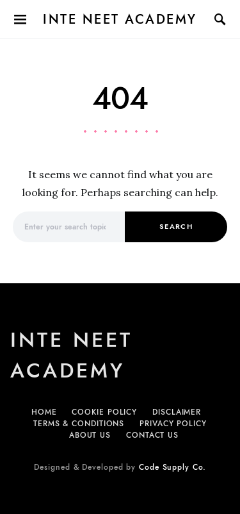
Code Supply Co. (172, 467)
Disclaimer (176, 412)
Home (44, 412)
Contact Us (152, 435)
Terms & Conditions (78, 424)
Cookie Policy (104, 412)
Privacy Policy (173, 424)
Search (176, 226)
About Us (90, 435)
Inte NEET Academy (120, 19)
